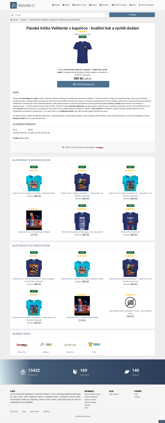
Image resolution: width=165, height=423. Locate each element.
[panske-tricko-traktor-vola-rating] (130, 209)
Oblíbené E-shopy (21, 333)
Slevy (86, 408)
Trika (24, 411)
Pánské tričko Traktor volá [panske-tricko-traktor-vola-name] (130, 232)
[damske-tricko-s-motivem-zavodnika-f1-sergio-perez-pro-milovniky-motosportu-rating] (130, 170)
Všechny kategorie (146, 5)
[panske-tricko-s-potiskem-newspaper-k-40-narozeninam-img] (82, 220)
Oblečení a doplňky (119, 5)
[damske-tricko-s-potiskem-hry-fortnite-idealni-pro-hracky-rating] (34, 170)
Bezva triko (24, 138)
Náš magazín (114, 394)
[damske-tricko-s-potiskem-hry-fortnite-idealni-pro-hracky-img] (34, 181)
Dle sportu (104, 5)
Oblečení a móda (79, 5)
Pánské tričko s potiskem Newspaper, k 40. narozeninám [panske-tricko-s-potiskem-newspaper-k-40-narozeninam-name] (82, 232)
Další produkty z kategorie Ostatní (31, 160)
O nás (136, 394)
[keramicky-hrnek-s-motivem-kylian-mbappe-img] (34, 220)
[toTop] (161, 421)
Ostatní (66, 5)
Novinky (93, 5)
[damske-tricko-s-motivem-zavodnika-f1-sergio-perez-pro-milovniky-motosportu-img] (130, 181)
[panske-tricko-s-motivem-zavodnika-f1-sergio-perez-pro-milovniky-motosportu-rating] (82, 170)
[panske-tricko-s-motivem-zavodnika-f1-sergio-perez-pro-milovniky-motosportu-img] (82, 181)
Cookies (137, 397)
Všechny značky (90, 400)
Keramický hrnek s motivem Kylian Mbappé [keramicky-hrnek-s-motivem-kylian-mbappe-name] (34, 232)
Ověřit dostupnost (83, 84)
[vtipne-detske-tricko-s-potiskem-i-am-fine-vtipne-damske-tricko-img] (130, 302)
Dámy (133, 5)
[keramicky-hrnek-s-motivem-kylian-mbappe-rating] (34, 209)
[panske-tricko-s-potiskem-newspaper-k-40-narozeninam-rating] (82, 209)
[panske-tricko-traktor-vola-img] (130, 220)
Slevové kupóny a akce (92, 394)
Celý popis (86, 75)
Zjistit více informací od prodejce (82, 147)
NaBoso (46, 411)
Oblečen (56, 5)
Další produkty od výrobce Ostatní (31, 245)
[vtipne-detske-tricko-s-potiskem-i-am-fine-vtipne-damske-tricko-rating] (130, 294)
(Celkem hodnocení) (82, 34)
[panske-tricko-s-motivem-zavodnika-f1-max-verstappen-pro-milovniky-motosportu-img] (34, 267)
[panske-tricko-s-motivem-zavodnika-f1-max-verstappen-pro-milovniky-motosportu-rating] (34, 256)
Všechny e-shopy (90, 402)
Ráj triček (14, 411)
